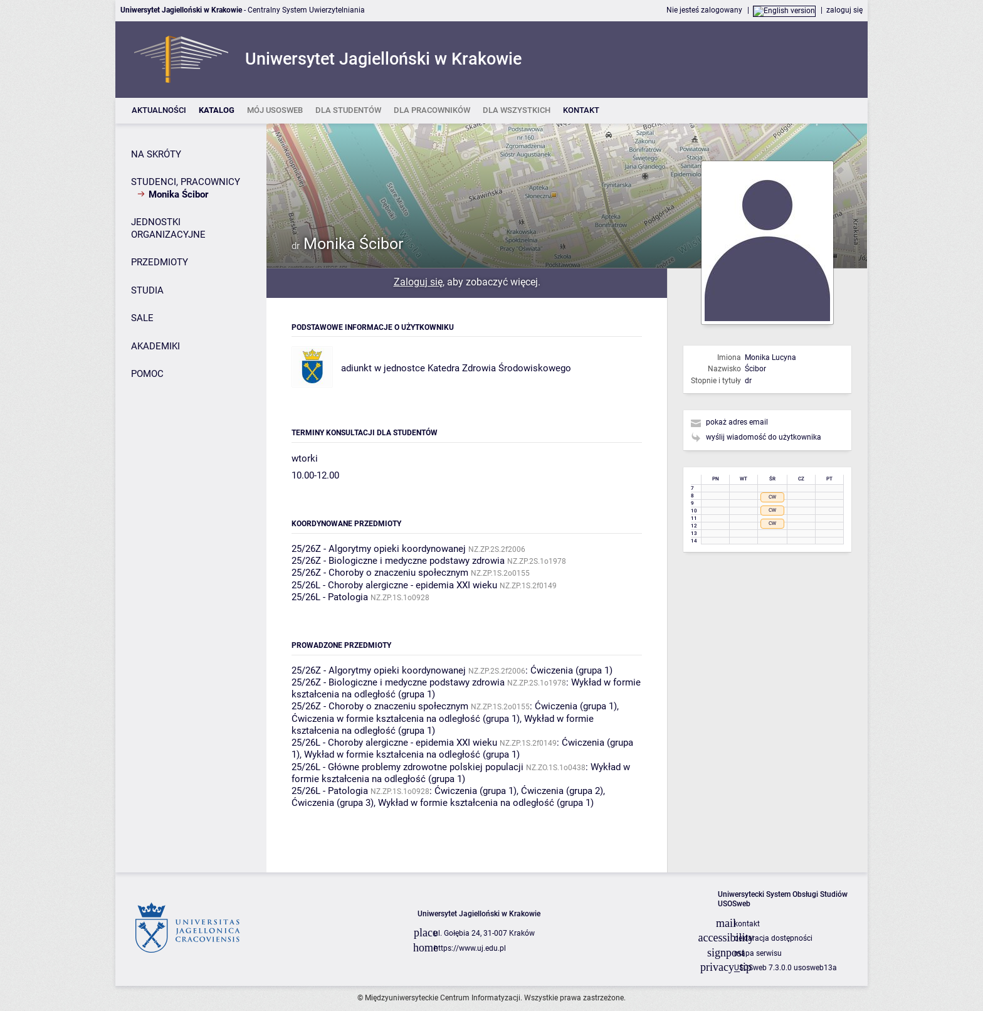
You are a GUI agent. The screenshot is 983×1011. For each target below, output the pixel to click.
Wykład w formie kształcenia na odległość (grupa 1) (412, 754)
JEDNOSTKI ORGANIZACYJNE (168, 228)
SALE (142, 318)
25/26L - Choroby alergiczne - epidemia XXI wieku (394, 585)
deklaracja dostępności (773, 938)
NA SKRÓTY (156, 154)
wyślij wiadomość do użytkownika (763, 437)
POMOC (147, 373)
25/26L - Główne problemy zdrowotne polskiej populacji (407, 767)
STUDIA (147, 290)
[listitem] (158, 111)
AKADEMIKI (155, 346)
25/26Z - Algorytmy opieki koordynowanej (379, 548)
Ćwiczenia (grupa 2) (562, 791)
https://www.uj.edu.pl (470, 948)
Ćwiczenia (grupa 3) (333, 802)
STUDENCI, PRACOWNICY (185, 182)
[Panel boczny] (190, 498)
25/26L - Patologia (330, 597)
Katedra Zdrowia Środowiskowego (499, 368)
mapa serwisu (758, 953)
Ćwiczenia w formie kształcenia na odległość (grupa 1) (406, 718)
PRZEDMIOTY (159, 262)
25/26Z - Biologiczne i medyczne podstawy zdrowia (398, 560)
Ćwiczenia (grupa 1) (571, 670)
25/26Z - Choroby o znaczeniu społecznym (380, 572)
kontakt (747, 923)
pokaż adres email (737, 422)
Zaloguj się (418, 282)
